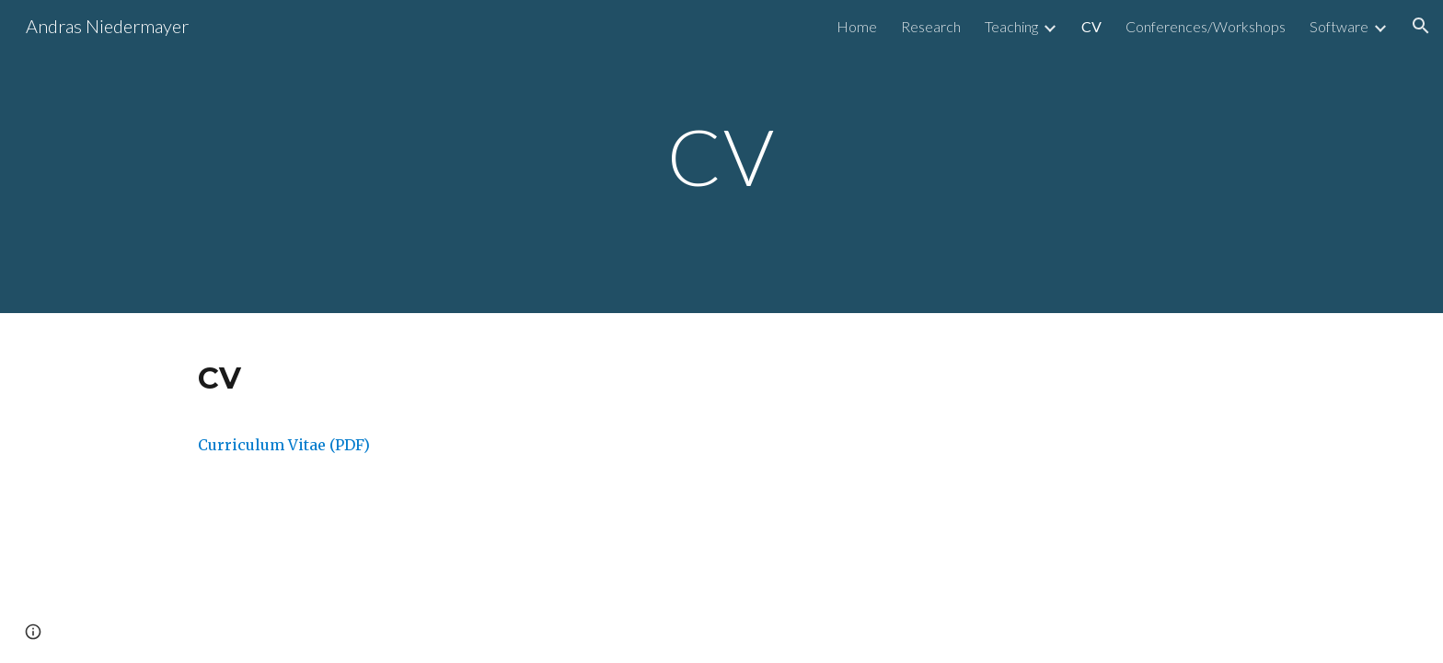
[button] (1421, 26)
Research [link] (931, 26)
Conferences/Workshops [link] (1206, 26)
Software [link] (1339, 26)
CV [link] (1091, 26)
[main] (721, 156)
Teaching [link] (1011, 26)
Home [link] (857, 26)
